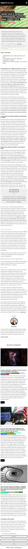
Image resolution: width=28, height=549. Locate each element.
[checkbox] (1, 533)
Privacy (12, 547)
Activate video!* (14, 190)
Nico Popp (19, 43)
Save (14, 540)
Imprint (8, 547)
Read (2, 402)
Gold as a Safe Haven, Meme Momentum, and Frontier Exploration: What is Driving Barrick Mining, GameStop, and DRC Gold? (13, 430)
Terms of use (23, 312)
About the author (4, 336)
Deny (14, 543)
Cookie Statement (18, 547)
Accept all (14, 536)
